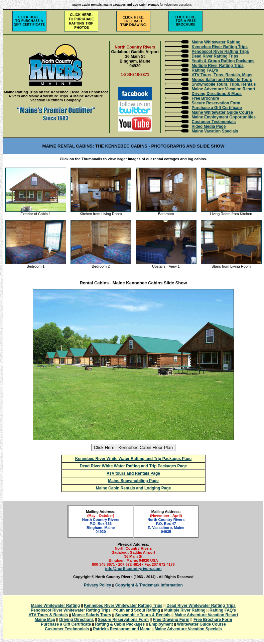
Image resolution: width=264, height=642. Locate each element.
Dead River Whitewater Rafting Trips (201, 605)
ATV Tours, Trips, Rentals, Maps (222, 75)
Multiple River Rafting (184, 610)
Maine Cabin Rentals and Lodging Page (133, 488)
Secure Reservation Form (216, 103)
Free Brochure (205, 98)
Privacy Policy (97, 585)
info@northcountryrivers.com (133, 568)
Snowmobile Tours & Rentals (142, 615)
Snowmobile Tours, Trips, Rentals (224, 84)
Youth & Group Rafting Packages (223, 61)
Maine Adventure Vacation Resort (223, 89)
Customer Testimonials (214, 121)
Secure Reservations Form (123, 619)
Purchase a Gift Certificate (217, 107)
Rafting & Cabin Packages (120, 624)
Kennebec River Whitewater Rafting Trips (123, 605)
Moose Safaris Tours (91, 615)
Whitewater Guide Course (201, 624)
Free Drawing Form (171, 619)
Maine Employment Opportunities (224, 117)
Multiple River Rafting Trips (218, 65)
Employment (161, 624)
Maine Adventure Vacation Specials (188, 629)
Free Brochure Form (212, 619)
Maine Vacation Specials (215, 131)
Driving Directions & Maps (217, 93)
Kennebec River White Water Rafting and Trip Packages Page (133, 458)
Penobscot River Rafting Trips (220, 51)
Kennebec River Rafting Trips (220, 46)
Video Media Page (209, 126)
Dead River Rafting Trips (215, 56)
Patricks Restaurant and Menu (121, 629)
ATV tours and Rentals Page (133, 473)
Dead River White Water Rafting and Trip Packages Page (133, 466)
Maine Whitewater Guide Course (222, 112)
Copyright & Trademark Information (149, 585)
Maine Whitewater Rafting (216, 42)
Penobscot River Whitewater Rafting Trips (71, 610)
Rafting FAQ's (205, 70)
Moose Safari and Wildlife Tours (222, 79)
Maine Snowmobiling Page (133, 480)
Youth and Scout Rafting (137, 610)
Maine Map (45, 619)
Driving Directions (76, 619)
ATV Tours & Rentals (48, 615)
